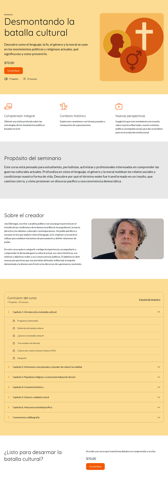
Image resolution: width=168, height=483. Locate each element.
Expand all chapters (149, 299)
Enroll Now (13, 70)
